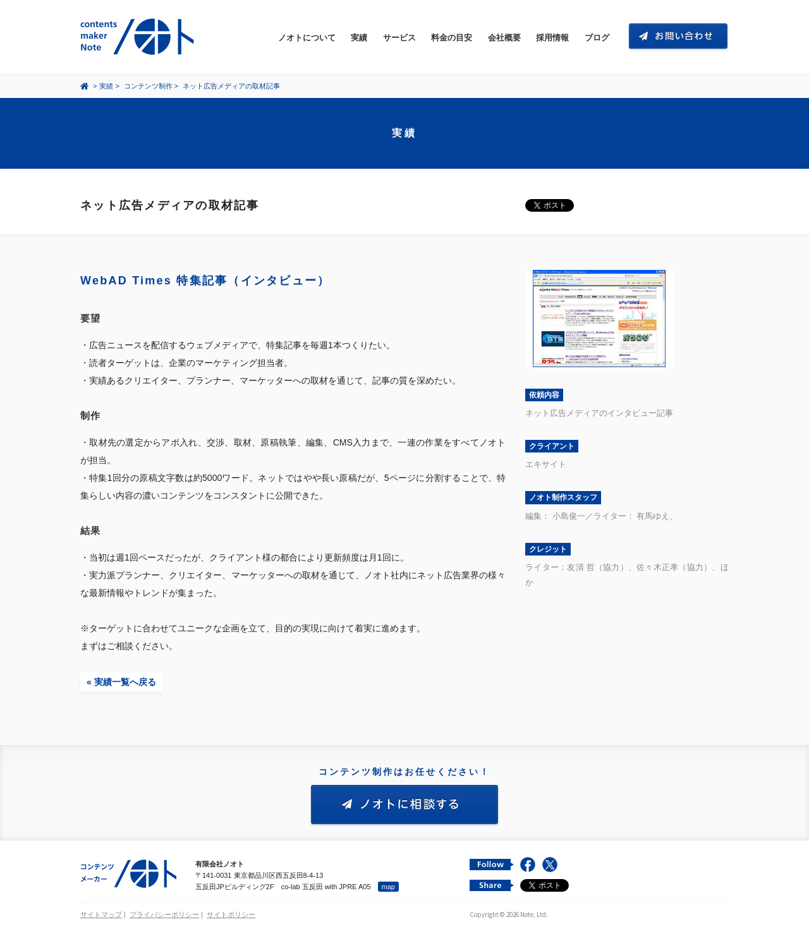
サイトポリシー (231, 914)
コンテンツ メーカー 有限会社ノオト (139, 37)
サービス (399, 37)
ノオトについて (307, 37)
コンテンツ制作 (148, 86)
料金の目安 (451, 37)
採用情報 (552, 37)
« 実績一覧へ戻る (121, 682)
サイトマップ (101, 914)
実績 (359, 37)
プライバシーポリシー (164, 914)
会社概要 (504, 37)
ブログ (597, 37)
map (388, 886)
